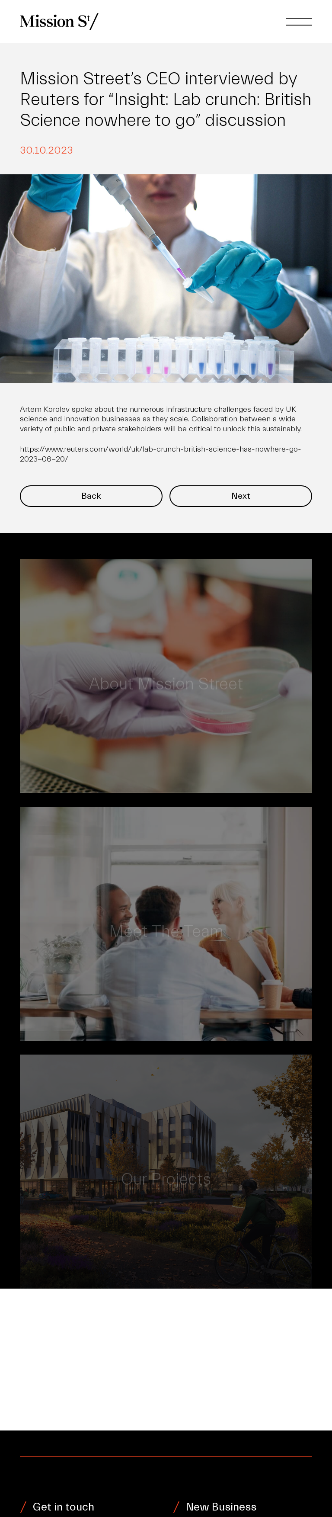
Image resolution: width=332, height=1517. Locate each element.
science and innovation (59, 418)
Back (91, 496)
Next (240, 496)
